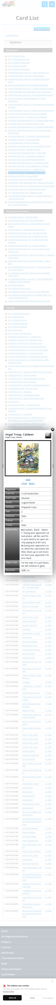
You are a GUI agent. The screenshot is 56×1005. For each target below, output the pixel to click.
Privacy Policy (8, 991)
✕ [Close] (52, 981)
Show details (48, 998)
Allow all (12, 998)
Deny (32, 998)
